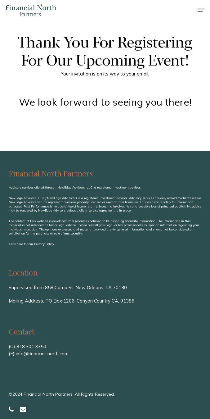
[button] (201, 10)
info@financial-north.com (42, 354)
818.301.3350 (31, 346)
